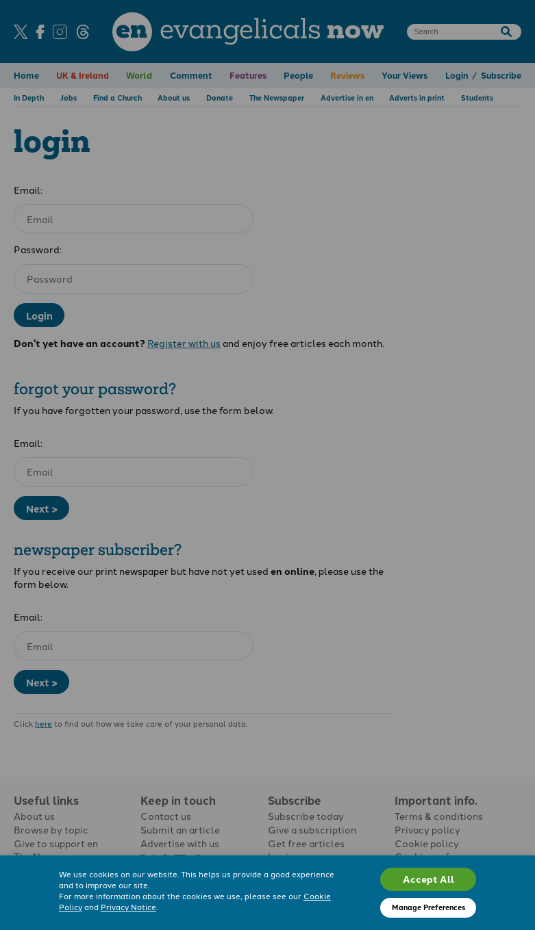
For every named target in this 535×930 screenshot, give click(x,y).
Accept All (428, 879)
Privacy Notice (128, 906)
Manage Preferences (428, 907)
